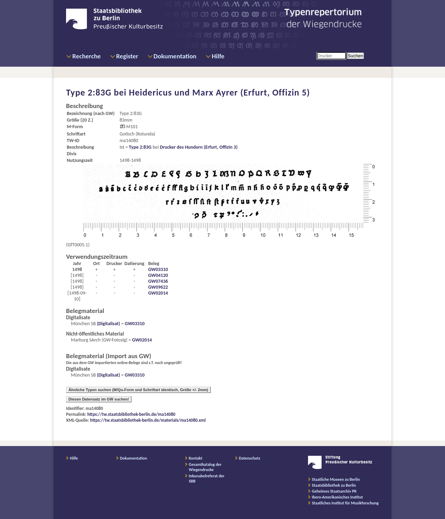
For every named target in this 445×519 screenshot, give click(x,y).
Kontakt (195, 458)
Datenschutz (249, 458)
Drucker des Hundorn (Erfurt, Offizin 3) (199, 147)
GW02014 (158, 293)
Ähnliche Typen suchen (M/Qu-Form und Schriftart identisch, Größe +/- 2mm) (138, 390)
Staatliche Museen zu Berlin (336, 479)
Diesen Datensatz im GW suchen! (98, 399)
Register (127, 56)
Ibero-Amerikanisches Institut (337, 497)
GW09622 (158, 287)
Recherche (86, 56)
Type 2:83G (140, 147)
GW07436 (158, 281)
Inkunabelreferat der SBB (207, 478)
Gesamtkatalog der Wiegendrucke (205, 467)
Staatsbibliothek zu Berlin (334, 485)
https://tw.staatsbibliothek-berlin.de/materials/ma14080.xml (148, 420)
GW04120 (158, 275)
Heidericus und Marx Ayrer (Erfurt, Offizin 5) (219, 92)
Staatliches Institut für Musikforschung (345, 503)
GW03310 (158, 269)
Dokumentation (175, 56)
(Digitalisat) (108, 324)
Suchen (355, 55)
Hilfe (218, 56)
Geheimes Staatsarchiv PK (334, 491)
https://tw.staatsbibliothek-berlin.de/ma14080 (131, 414)
